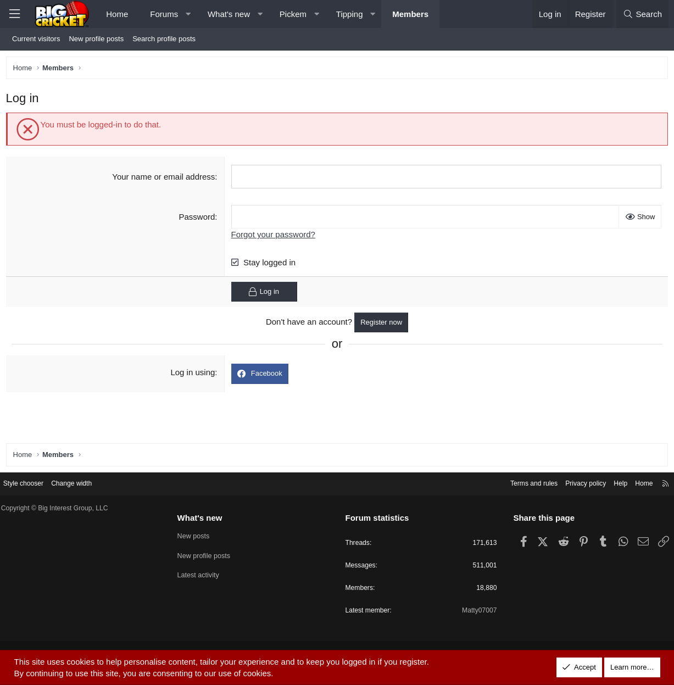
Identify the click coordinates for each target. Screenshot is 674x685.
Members (410, 14)
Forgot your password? (274, 236)
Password (198, 219)
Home (117, 14)
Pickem (293, 14)
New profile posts (96, 39)
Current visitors (36, 39)
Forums (164, 14)
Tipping (349, 14)
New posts (197, 536)
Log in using (193, 375)
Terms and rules (518, 482)
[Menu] (14, 14)
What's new (229, 14)
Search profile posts (164, 39)
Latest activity (202, 575)
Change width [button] (83, 482)
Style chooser (32, 482)
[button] (188, 14)
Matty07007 (474, 612)
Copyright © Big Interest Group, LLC (65, 508)
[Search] (642, 14)
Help (611, 482)
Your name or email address (164, 178)
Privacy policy (573, 482)
